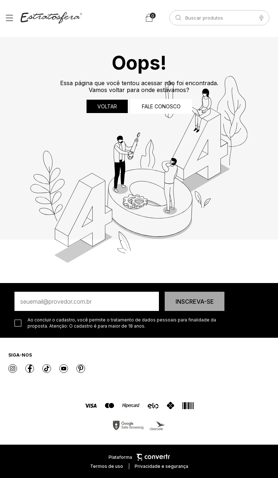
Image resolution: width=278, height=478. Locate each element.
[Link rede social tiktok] (46, 368)
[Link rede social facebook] (29, 368)
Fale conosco (161, 106)
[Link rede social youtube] (63, 368)
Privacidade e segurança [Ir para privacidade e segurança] (161, 466)
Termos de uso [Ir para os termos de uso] (106, 466)
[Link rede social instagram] (12, 368)
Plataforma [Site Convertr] (139, 457)
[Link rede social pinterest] (80, 368)
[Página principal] (51, 18)
